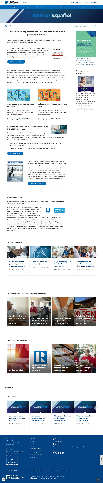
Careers (32, 441)
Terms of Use (33, 457)
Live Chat (57, 444)
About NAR (85, 7)
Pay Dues (93, 2)
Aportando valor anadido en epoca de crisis (17, 418)
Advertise (32, 443)
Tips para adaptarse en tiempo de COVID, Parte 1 (62, 418)
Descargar (13, 119)
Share (8, 26)
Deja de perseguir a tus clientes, (62, 264)
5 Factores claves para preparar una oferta (17, 264)
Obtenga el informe (37, 183)
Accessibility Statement (36, 454)
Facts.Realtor (16, 40)
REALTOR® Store (76, 2)
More (94, 7)
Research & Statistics (38, 7)
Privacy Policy (33, 452)
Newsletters (33, 438)
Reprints (32, 446)
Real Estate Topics (11, 7)
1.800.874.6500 (59, 441)
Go (66, 2)
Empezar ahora (15, 153)
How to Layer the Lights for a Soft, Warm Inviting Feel (61, 470)
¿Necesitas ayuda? (82, 105)
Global (20, 470)
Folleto (80, 109)
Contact (86, 2)
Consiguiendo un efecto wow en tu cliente (85, 264)
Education (62, 7)
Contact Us (58, 438)
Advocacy (52, 7)
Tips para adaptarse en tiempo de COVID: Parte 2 (85, 418)
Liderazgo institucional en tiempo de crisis (38, 418)
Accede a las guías (16, 62)
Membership (25, 7)
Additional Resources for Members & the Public (36, 449)
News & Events (73, 7)
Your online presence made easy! (48, 478)
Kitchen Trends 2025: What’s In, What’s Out (35, 470)
